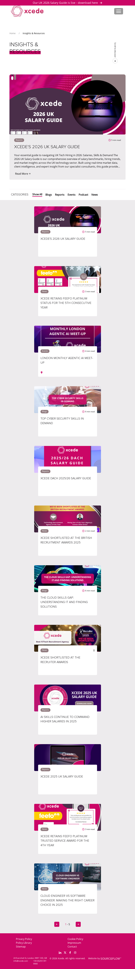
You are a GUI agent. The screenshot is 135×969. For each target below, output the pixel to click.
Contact (72, 946)
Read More (23, 173)
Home (12, 33)
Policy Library (24, 943)
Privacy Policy (24, 939)
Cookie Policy (75, 939)
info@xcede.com (20, 961)
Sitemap (21, 946)
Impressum (74, 943)
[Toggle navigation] (118, 11)
